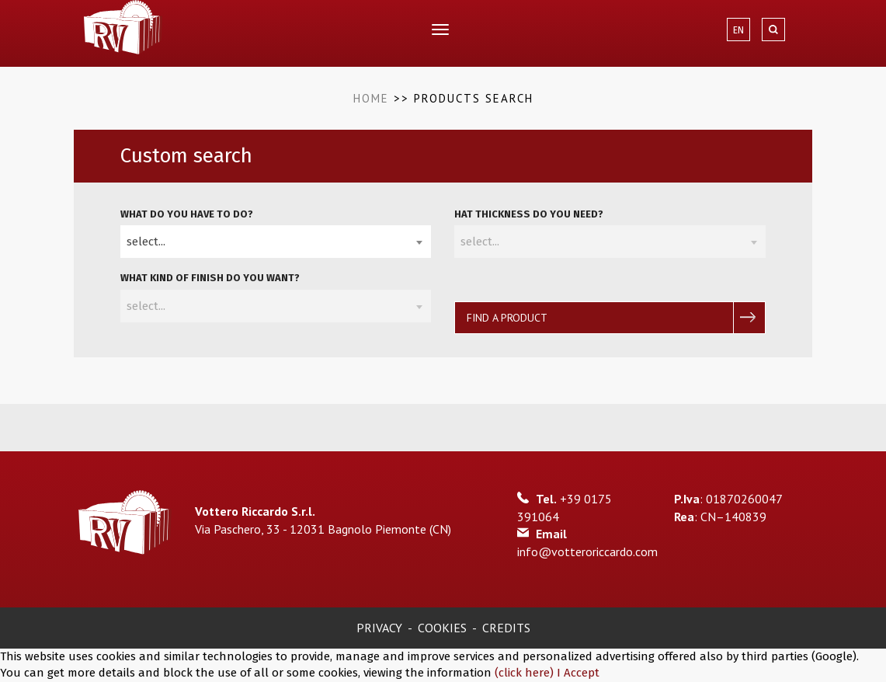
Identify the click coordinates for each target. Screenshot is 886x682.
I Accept (578, 673)
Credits (506, 627)
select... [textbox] (146, 242)
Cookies (442, 627)
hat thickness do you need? (528, 214)
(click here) (526, 673)
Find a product (507, 318)
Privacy (379, 627)
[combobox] (275, 241)
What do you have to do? (186, 214)
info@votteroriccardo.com (587, 551)
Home (371, 98)
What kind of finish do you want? (210, 278)
